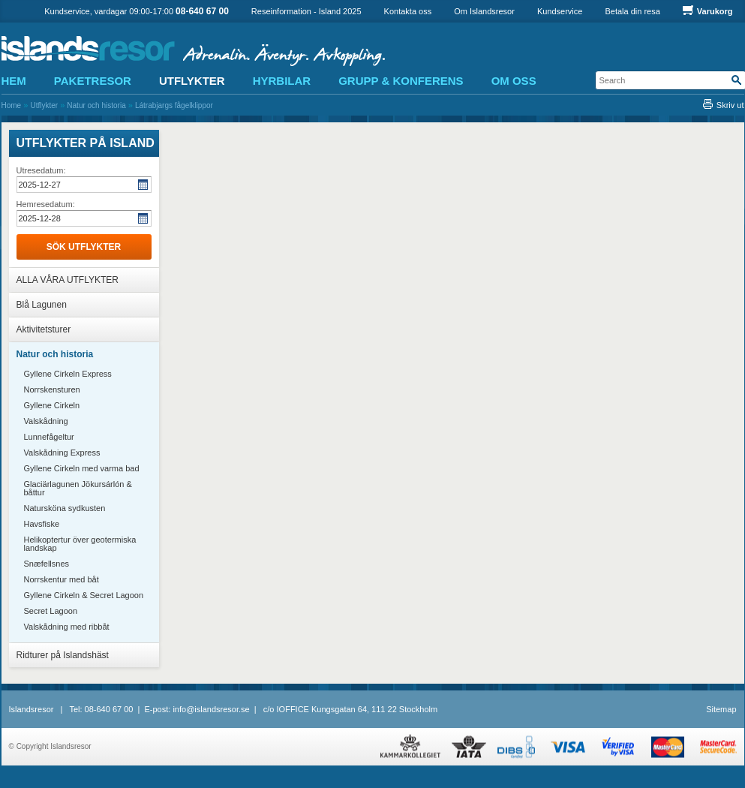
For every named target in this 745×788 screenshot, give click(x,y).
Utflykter (44, 105)
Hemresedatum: (46, 204)
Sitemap (721, 709)
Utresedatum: (41, 170)
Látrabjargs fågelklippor (174, 105)
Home (12, 105)
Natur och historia (96, 105)
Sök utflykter (84, 247)
